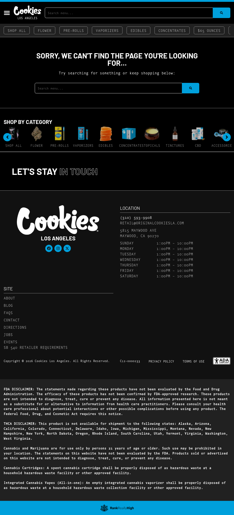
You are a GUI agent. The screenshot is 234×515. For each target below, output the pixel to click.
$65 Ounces (209, 30)
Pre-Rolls (73, 30)
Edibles (138, 30)
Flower (44, 30)
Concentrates (172, 30)
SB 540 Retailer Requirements (36, 347)
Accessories (222, 145)
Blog (8, 305)
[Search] (221, 13)
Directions (15, 327)
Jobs (8, 334)
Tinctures (175, 145)
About (9, 297)
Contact (12, 319)
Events (10, 341)
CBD (198, 145)
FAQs (8, 312)
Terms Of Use (194, 361)
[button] (7, 13)
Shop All (17, 30)
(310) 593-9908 (136, 217)
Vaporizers (107, 30)
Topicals (152, 145)
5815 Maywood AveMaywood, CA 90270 (139, 232)
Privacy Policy (161, 361)
